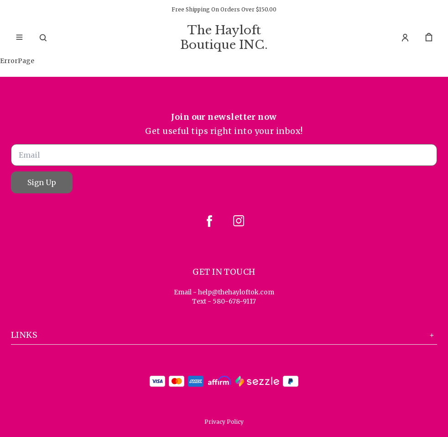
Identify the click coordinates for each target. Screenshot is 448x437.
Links (224, 335)
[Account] (405, 37)
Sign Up (41, 182)
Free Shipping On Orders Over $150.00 (224, 9)
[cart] (429, 37)
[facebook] (209, 221)
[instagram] (239, 221)
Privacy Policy (224, 421)
